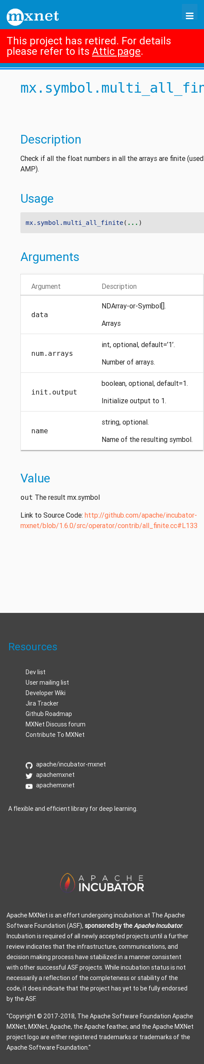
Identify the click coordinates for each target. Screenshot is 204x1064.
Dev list (36, 672)
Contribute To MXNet (55, 735)
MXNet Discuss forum (56, 724)
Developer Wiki (46, 693)
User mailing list (47, 682)
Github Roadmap (49, 714)
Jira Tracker (42, 703)
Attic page (116, 51)
